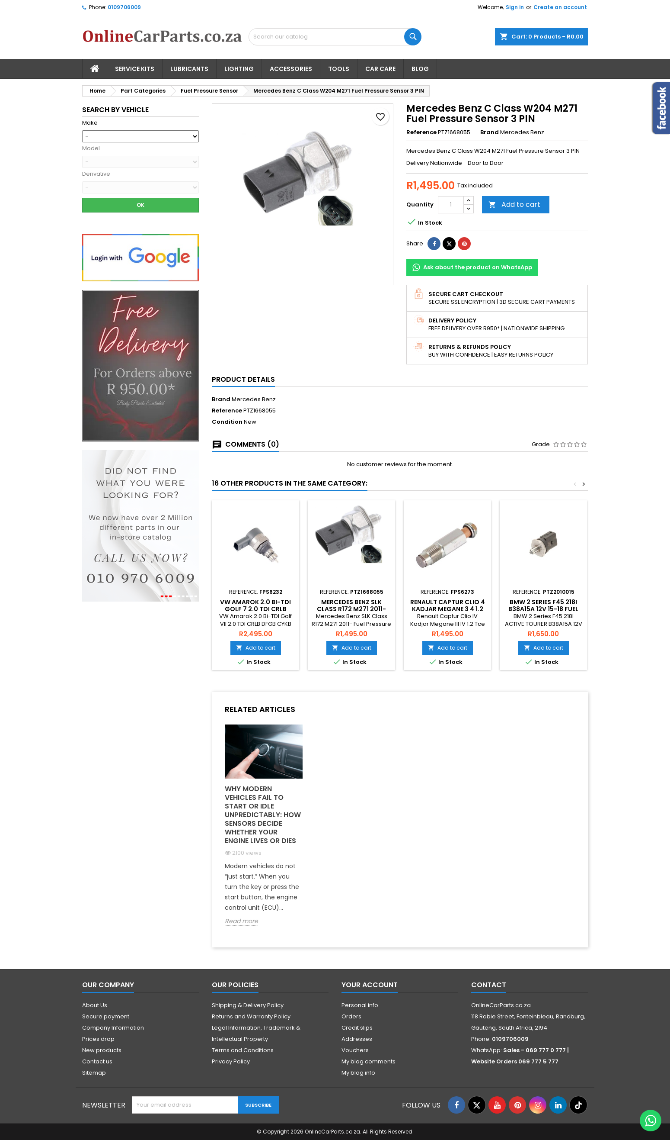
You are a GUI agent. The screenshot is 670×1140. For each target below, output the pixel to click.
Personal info (359, 1005)
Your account (369, 985)
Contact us (97, 1061)
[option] (263, 832)
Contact (488, 985)
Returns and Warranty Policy (251, 1016)
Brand (489, 132)
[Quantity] (451, 204)
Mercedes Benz (254, 399)
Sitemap (94, 1073)
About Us (94, 1005)
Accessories (291, 68)
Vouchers (355, 1050)
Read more (241, 921)
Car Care (380, 68)
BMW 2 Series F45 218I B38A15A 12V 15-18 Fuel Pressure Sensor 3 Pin (543, 609)
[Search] (335, 36)
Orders (351, 1016)
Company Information (113, 1028)
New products (101, 1050)
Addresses (356, 1039)
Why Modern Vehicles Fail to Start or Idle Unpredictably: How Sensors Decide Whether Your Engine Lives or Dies (263, 815)
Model (91, 148)
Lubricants (189, 68)
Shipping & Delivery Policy (248, 1005)
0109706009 (124, 7)
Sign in (515, 7)
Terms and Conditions (243, 1050)
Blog (420, 68)
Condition (227, 422)
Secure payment (105, 1016)
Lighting (239, 68)
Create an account (560, 7)
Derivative (96, 174)
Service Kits (134, 68)
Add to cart (514, 204)
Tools (338, 68)
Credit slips (357, 1028)
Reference (421, 132)
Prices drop (98, 1039)
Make (90, 123)
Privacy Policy (231, 1061)
